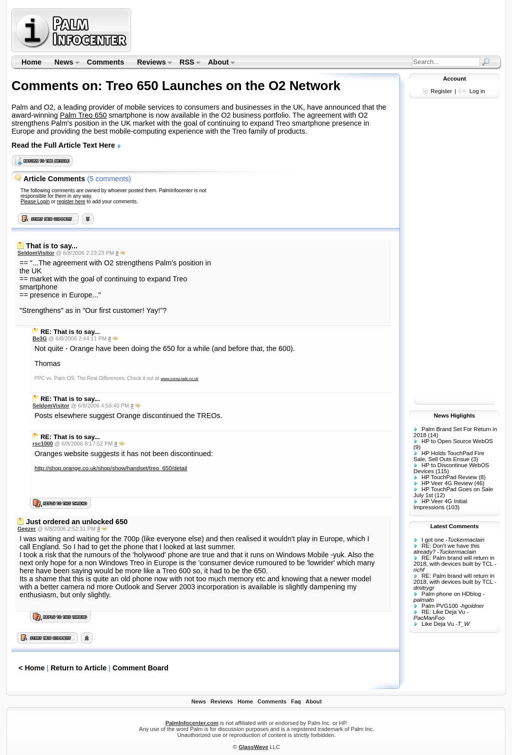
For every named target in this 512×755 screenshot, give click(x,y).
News (64, 63)
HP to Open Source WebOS (457, 441)
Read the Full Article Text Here (67, 145)
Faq (296, 701)
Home (32, 62)
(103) (453, 507)
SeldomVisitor (36, 253)
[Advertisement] (318, 30)
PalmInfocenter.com (192, 723)
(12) (439, 495)
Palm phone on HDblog (451, 594)
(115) (442, 471)
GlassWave (253, 747)
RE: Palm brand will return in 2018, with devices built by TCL (454, 561)
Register (441, 91)
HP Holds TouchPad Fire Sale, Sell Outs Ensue (449, 456)
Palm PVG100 (440, 606)
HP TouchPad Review (449, 477)
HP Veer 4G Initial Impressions (440, 504)
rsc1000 (42, 444)
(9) (417, 447)
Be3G (39, 338)
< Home (31, 668)
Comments (105, 62)
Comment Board (140, 668)
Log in (477, 91)
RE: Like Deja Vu (443, 612)
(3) (474, 459)
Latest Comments (454, 526)
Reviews (151, 63)
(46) (479, 483)
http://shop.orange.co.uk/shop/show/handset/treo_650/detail (110, 468)
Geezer (27, 529)
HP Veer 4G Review (447, 483)
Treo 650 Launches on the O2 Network (223, 86)
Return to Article (78, 668)
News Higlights (455, 416)
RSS (186, 63)
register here (71, 201)
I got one (433, 540)
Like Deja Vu (438, 624)
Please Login (35, 201)
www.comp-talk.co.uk (179, 378)
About (218, 63)
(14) (433, 435)
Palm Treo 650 (83, 115)
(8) (482, 477)
